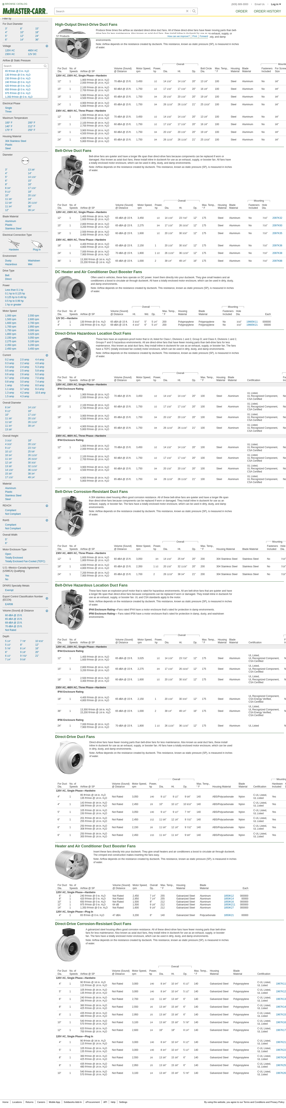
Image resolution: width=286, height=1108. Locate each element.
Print (194, 36)
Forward (204, 36)
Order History (267, 11)
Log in (276, 4)
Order (241, 11)
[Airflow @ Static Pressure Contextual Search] (25, 66)
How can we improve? (179, 36)
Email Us (259, 4)
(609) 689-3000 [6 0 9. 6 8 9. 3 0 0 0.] (240, 4)
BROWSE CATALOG (16, 4)
